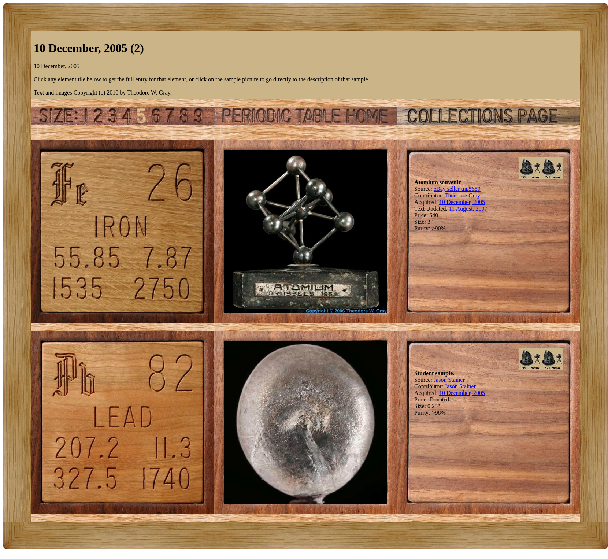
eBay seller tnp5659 (457, 189)
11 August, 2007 (468, 209)
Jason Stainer (449, 380)
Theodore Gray (462, 195)
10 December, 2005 (462, 202)
